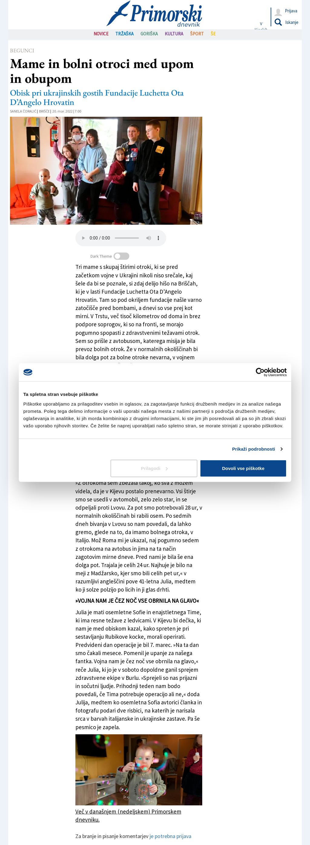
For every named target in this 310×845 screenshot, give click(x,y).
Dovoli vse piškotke (243, 468)
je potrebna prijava (170, 836)
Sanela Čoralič (23, 111)
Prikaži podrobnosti (253, 449)
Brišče (44, 111)
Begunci (22, 50)
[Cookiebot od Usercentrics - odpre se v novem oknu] (260, 372)
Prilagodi (154, 468)
